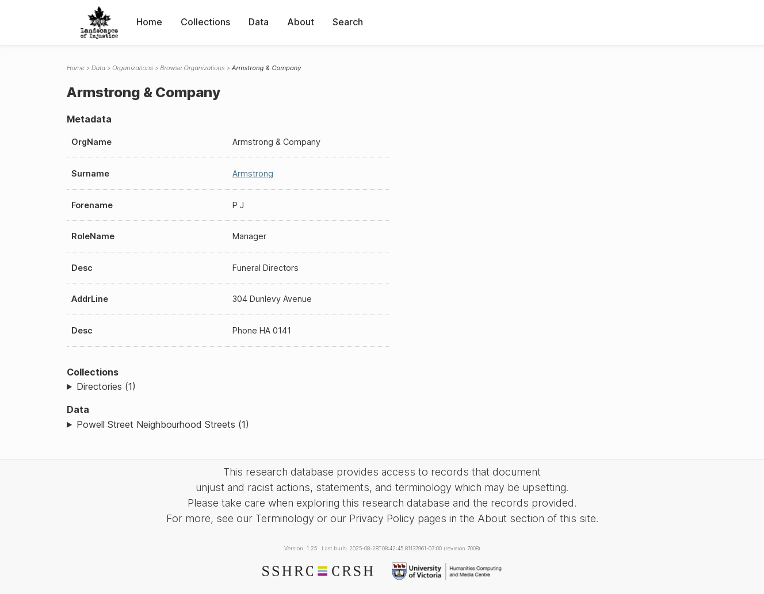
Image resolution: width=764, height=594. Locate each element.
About (300, 22)
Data (259, 22)
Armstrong (252, 173)
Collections (205, 22)
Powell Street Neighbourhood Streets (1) (163, 424)
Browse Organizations (192, 68)
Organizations (132, 68)
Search (348, 22)
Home (149, 22)
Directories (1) (106, 386)
